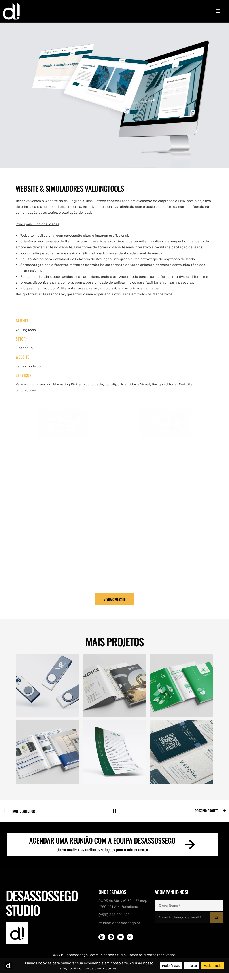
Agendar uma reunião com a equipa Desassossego (102, 840)
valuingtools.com (30, 366)
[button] (114, 599)
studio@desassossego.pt (119, 923)
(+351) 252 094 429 (113, 914)
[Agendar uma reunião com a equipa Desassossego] (189, 844)
